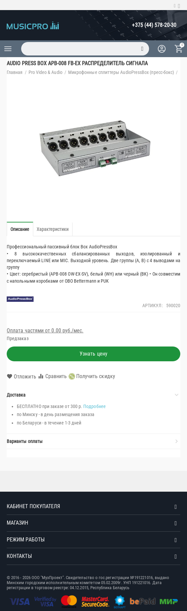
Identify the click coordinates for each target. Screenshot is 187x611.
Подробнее (94, 406)
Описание (20, 229)
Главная (15, 72)
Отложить (21, 377)
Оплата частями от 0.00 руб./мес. (45, 330)
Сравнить (52, 376)
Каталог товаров (8, 48)
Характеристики (53, 229)
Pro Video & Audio (45, 72)
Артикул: (152, 305)
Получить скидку (91, 376)
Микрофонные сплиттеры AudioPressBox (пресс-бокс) (121, 72)
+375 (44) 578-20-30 (154, 25)
